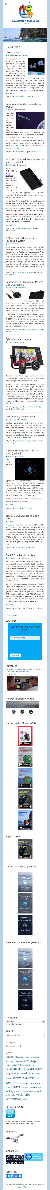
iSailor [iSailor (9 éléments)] (38, 1073)
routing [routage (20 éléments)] (9, 1091)
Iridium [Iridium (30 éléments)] (30, 1073)
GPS (32, 96)
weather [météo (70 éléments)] (12, 1083)
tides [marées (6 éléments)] (37, 1078)
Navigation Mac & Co (26, 20)
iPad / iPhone (22, 228)
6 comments (22, 165)
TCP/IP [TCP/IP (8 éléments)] (14, 1095)
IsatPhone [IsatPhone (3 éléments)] (9, 1078)
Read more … (11, 93)
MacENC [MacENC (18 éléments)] (30, 1078)
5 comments (21, 110)
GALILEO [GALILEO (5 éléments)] (24, 1065)
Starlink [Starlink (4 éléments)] (25, 1091)
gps (16, 96)
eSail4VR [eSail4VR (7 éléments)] (17, 1065)
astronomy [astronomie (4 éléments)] (22, 1057)
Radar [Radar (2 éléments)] (39, 1087)
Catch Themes (29, 1188)
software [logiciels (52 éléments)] (18, 1078)
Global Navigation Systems (9, 175)
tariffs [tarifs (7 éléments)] (8, 1095)
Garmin (13, 409)
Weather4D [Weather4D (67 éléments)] (14, 1099)
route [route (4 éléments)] (15, 1091)
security (11, 274)
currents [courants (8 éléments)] (9, 1065)
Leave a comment (22, 55)
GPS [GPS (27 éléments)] (23, 1068)
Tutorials (33, 441)
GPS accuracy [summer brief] (20, 416)
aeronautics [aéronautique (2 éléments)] (29, 1057)
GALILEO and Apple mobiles (20, 555)
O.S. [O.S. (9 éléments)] (23, 1087)
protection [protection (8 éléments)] (33, 1087)
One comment (21, 342)
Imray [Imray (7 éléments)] (8, 1074)
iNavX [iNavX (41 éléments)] (15, 1073)
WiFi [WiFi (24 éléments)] (25, 1099)
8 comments (22, 288)
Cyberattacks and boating (19, 339)
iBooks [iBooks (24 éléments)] (38, 1068)
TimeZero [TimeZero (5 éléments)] (20, 1095)
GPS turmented (13, 52)
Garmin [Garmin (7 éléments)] (32, 1065)
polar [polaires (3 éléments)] (26, 1088)
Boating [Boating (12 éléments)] (9, 1061)
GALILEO (34, 152)
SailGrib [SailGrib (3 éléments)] (20, 1091)
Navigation (21, 96)
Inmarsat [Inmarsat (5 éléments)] (22, 1074)
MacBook (29, 329)
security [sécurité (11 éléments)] (38, 1091)
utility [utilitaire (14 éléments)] (27, 1095)
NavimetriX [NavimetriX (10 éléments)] (23, 1083)
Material (29, 228)
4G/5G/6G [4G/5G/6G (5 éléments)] (9, 1057)
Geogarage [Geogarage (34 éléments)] (13, 1068)
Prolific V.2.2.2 (26, 314)
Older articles (11, 616)
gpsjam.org (22, 90)
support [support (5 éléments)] (31, 1091)
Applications (18, 329)
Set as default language (14, 1024)
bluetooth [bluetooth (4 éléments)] (36, 1057)
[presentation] (27, 646)
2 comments (21, 456)
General (25, 407)
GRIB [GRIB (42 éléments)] (30, 1068)
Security (33, 272)
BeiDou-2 (9, 527)
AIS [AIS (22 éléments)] (16, 1056)
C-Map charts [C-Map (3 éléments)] (18, 1062)
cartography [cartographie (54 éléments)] (30, 1061)
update (8, 217)
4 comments (23, 419)
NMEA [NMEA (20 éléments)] (16, 1087)
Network (27, 272)
